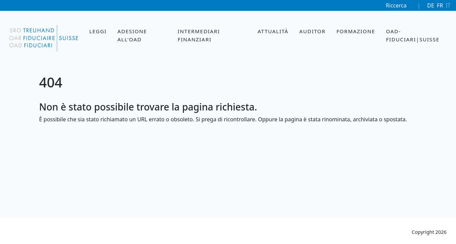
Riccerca (396, 5)
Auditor (312, 31)
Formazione (355, 31)
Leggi (98, 31)
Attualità (273, 31)
